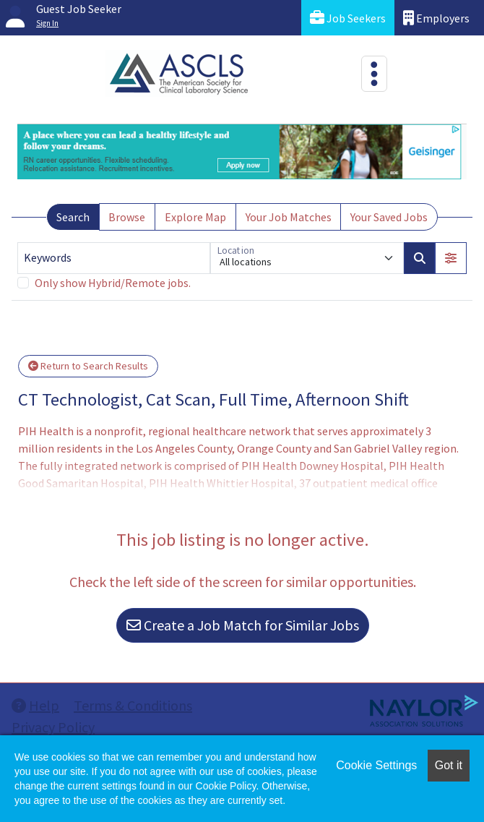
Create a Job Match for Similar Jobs (242, 625)
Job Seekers (348, 18)
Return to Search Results (88, 365)
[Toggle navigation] (374, 74)
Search (73, 217)
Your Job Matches (289, 217)
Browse (126, 217)
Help (35, 705)
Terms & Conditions (133, 705)
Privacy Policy (53, 727)
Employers (436, 18)
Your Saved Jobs (389, 217)
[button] (451, 258)
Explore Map (195, 217)
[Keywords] (113, 258)
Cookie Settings (376, 765)
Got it (448, 765)
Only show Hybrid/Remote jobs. (113, 282)
